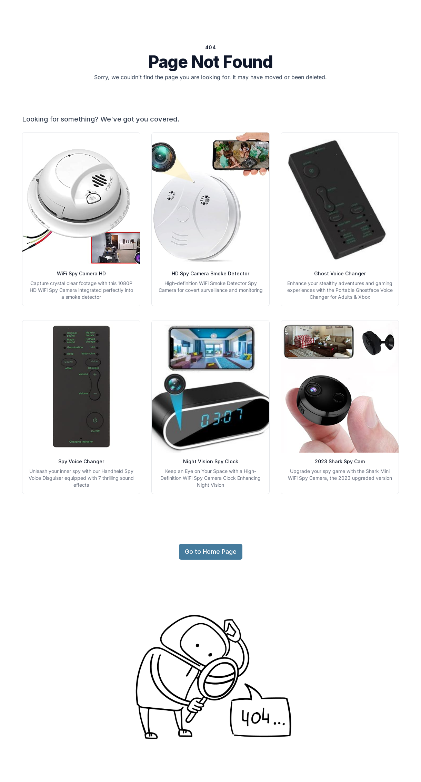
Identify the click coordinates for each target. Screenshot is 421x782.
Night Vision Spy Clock (210, 461)
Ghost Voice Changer (340, 273)
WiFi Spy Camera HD (81, 273)
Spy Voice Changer (81, 461)
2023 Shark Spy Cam (340, 461)
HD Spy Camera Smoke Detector (210, 273)
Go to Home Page (211, 551)
